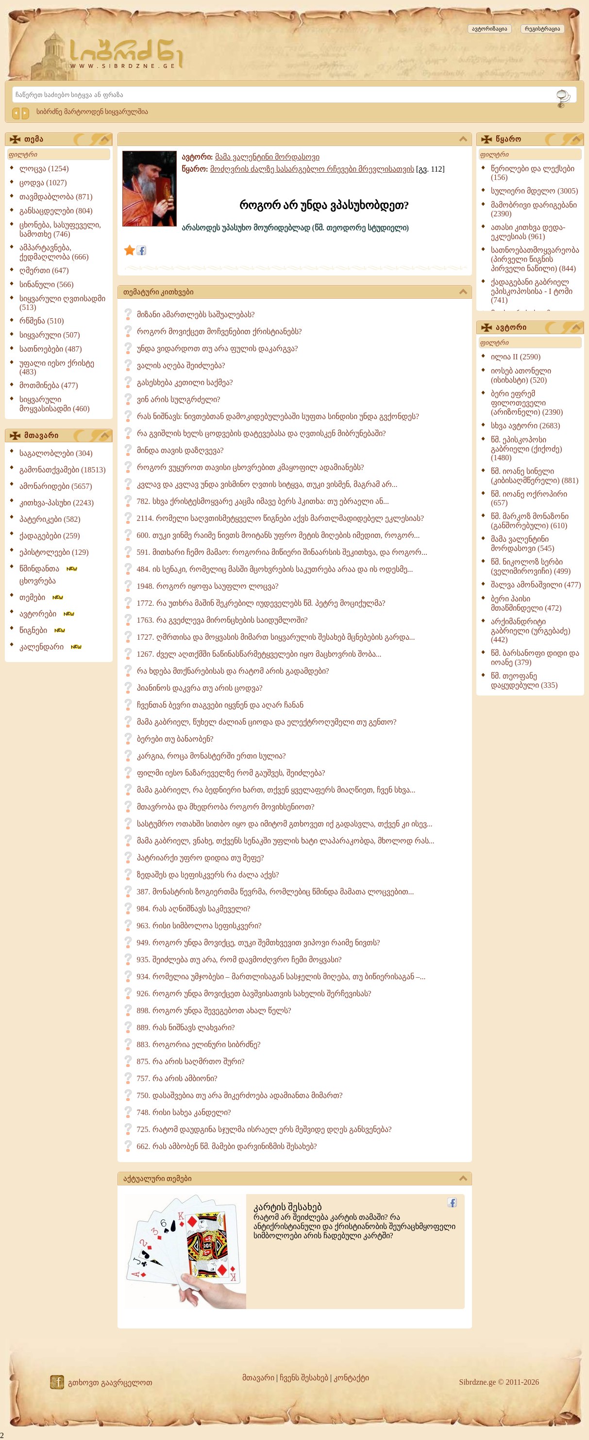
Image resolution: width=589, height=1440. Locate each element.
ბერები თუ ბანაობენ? (175, 739)
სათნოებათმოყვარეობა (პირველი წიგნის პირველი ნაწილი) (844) (535, 259)
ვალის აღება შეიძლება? (181, 365)
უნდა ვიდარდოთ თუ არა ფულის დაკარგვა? (217, 348)
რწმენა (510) (41, 321)
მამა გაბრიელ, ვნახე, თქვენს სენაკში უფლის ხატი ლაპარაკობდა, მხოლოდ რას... (286, 841)
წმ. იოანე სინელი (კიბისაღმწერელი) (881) (534, 476)
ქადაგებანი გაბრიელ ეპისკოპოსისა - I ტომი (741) (531, 291)
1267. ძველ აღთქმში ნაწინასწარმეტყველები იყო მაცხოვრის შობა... (259, 654)
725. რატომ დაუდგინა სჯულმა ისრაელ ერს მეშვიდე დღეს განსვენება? (264, 1129)
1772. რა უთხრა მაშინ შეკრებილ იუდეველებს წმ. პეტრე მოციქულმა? (261, 603)
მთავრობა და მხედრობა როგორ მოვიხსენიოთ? (226, 807)
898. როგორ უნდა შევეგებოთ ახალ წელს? (214, 1010)
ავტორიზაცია (489, 29)
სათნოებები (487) (50, 349)
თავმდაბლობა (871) (56, 197)
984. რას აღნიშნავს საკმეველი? (194, 909)
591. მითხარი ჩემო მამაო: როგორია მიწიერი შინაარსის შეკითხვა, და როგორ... (282, 552)
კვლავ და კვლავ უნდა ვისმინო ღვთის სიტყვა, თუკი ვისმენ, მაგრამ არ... (267, 484)
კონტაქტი (351, 1378)
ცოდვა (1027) (43, 182)
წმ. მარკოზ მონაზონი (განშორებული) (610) (530, 521)
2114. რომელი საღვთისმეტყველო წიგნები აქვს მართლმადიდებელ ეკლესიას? (280, 518)
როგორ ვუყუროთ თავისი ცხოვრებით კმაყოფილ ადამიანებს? (250, 467)
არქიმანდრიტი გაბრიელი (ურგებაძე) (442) (531, 630)
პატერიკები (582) (50, 519)
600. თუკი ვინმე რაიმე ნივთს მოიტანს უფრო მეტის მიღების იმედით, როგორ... (278, 535)
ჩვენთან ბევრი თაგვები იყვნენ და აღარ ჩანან (220, 705)
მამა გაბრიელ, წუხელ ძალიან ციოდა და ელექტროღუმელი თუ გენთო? (267, 722)
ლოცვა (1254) (44, 168)
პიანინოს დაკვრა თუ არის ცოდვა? (200, 688)
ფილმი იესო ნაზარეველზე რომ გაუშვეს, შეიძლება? (231, 773)
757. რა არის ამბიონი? (177, 1078)
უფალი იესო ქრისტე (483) (56, 367)
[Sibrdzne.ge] (127, 53)
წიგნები (43, 630)
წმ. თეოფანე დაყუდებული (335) (524, 680)
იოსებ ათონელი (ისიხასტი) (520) (521, 375)
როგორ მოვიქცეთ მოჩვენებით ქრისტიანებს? (219, 331)
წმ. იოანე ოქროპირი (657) (529, 498)
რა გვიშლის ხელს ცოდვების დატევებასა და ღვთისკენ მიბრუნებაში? (261, 433)
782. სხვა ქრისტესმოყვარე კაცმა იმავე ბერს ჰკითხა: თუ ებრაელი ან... (263, 501)
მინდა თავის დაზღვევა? (180, 450)
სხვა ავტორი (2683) (525, 425)
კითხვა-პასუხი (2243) (56, 503)
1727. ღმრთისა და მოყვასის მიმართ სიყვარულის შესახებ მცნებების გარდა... (276, 637)
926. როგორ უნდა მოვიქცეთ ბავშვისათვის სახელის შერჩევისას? (254, 993)
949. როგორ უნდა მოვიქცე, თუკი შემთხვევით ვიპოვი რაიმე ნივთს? (258, 942)
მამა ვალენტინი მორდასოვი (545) (523, 543)
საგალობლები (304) (56, 453)
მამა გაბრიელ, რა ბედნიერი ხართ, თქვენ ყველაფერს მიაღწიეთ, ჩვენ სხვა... (276, 790)
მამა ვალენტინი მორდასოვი (267, 157)
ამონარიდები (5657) (55, 486)
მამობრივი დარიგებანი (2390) (534, 209)
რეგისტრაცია (542, 29)
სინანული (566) (46, 284)
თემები (42, 597)
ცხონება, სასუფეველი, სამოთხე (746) (60, 229)
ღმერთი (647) (44, 270)
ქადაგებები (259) (49, 536)
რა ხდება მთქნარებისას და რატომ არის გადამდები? (233, 671)
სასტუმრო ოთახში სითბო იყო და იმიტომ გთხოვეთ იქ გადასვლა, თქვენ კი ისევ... (285, 824)
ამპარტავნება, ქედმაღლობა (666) (54, 252)
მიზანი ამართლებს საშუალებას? (196, 314)
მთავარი (66, 436)
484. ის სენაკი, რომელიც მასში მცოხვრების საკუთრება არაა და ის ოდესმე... (275, 569)
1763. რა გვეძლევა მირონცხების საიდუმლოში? (222, 620)
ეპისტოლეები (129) (54, 552)
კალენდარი (51, 647)
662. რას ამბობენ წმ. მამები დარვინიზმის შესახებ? (227, 1146)
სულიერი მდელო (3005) (534, 191)
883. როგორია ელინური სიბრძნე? (199, 1044)
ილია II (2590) (515, 357)
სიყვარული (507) (49, 335)
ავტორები (47, 614)
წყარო (538, 139)
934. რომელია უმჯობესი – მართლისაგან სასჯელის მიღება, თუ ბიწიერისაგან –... (281, 976)
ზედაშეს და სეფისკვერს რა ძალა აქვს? (208, 875)
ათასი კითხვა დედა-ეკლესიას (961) (528, 232)
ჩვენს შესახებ (304, 1378)
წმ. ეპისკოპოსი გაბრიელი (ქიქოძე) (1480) (526, 449)
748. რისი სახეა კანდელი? (184, 1112)
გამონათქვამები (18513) (62, 470)
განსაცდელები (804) (56, 211)
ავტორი (538, 328)
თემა (66, 139)
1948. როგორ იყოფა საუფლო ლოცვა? (208, 586)
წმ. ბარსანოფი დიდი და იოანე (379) (535, 657)
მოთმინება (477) (48, 385)
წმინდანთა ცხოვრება (49, 575)
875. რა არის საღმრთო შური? (191, 1061)
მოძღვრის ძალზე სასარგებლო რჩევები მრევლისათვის (312, 169)
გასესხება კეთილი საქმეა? (185, 382)
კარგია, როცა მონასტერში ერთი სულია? (211, 756)
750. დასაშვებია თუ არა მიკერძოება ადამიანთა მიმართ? (240, 1095)
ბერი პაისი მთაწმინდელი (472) (526, 603)
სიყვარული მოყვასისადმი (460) (54, 404)
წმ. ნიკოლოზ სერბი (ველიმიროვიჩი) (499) (531, 566)
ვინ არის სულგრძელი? (178, 399)
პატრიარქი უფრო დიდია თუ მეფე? (200, 858)
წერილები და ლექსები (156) (532, 172)
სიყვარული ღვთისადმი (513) (62, 302)
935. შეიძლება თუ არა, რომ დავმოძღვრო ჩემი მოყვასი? (239, 959)
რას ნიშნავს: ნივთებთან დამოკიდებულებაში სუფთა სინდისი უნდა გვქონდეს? (278, 416)
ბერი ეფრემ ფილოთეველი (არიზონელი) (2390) (527, 402)
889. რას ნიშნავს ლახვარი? (186, 1027)
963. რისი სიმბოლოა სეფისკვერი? (199, 926)
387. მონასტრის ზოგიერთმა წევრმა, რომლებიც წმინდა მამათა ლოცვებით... (275, 892)
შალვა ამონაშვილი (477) (536, 585)
